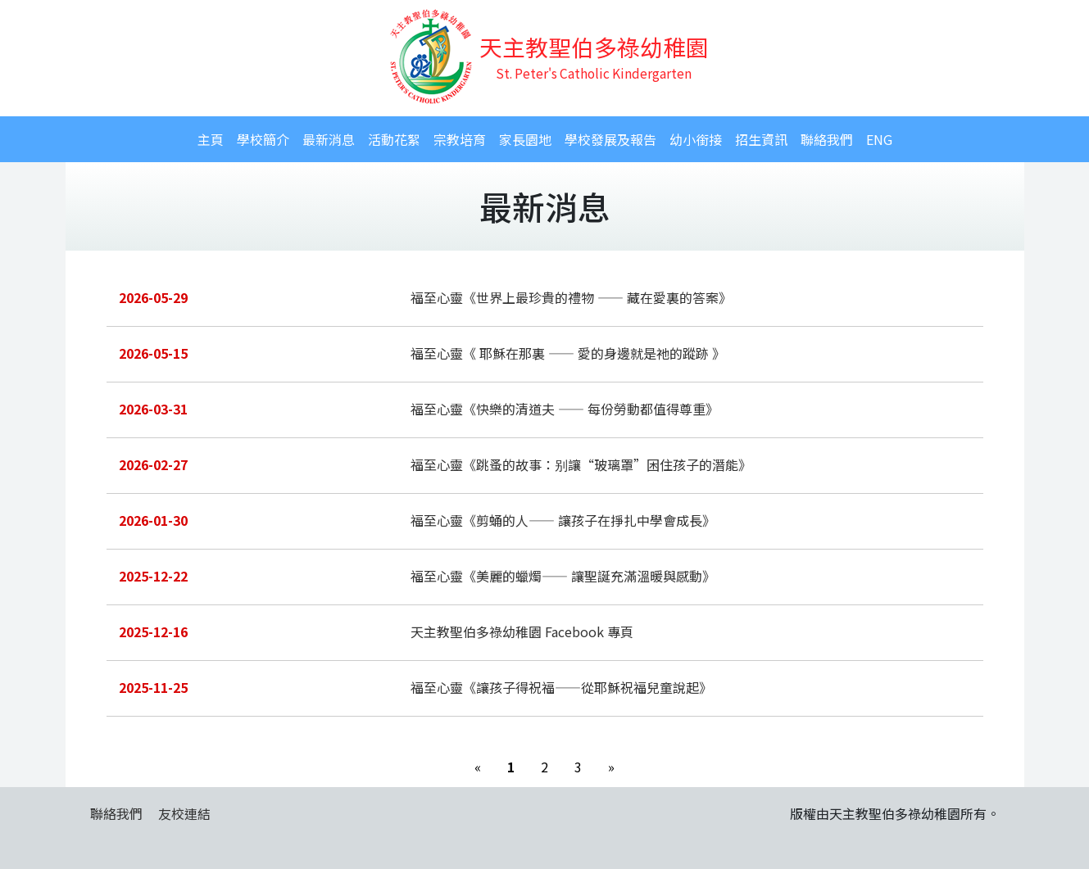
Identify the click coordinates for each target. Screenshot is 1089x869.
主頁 (210, 139)
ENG (879, 139)
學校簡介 (263, 139)
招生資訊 (761, 139)
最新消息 (328, 139)
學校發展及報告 (610, 139)
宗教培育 (459, 139)
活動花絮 (394, 139)
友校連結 (184, 813)
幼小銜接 (695, 139)
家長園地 (525, 139)
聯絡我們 (827, 139)
